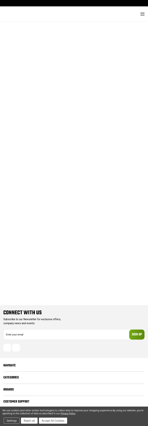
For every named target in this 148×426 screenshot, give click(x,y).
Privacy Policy (68, 413)
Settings (12, 420)
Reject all (29, 420)
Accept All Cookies (53, 420)
